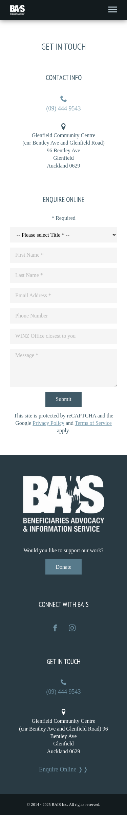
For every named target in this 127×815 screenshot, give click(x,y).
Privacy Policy (48, 423)
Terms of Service (93, 423)
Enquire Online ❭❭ (63, 769)
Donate (63, 567)
